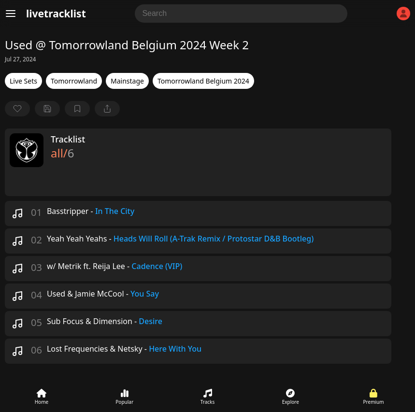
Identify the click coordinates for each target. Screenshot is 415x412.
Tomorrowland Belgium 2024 (203, 80)
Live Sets (23, 80)
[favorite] (17, 108)
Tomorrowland (74, 80)
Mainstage (127, 80)
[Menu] (10, 13)
